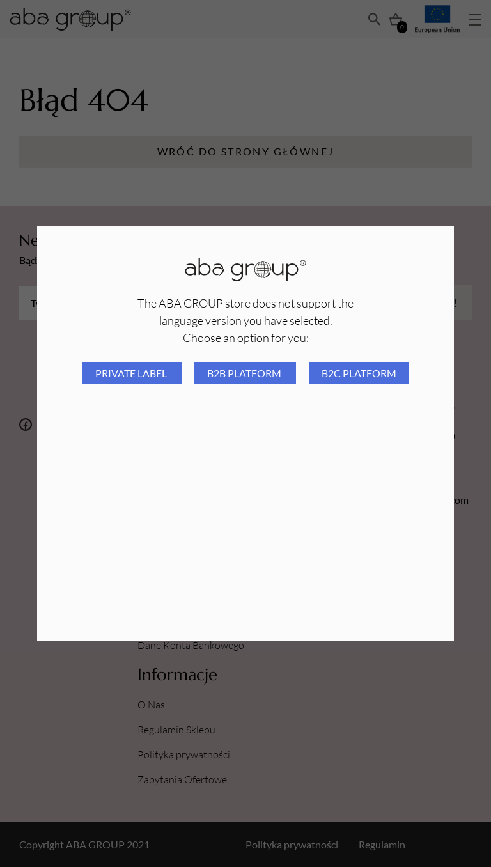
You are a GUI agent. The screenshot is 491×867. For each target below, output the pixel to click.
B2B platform (245, 373)
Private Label (132, 373)
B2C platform (359, 373)
